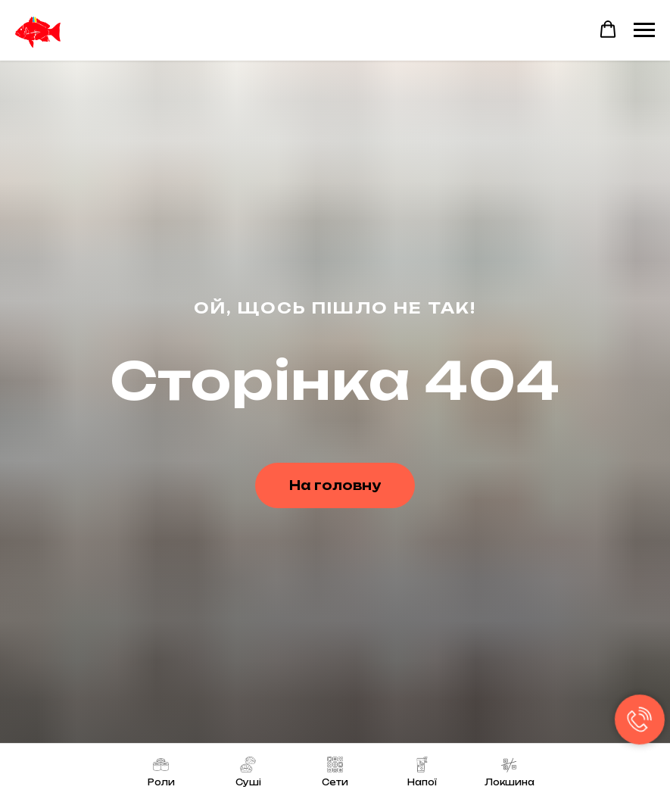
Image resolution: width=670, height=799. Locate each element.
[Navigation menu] (644, 30)
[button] (608, 29)
